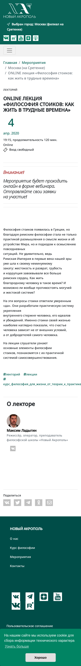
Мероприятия (34, 62)
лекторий (11, 374)
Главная (10, 62)
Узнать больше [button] (17, 646)
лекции (30, 374)
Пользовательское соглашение (29, 626)
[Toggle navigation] (9, 50)
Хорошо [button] (40, 657)
